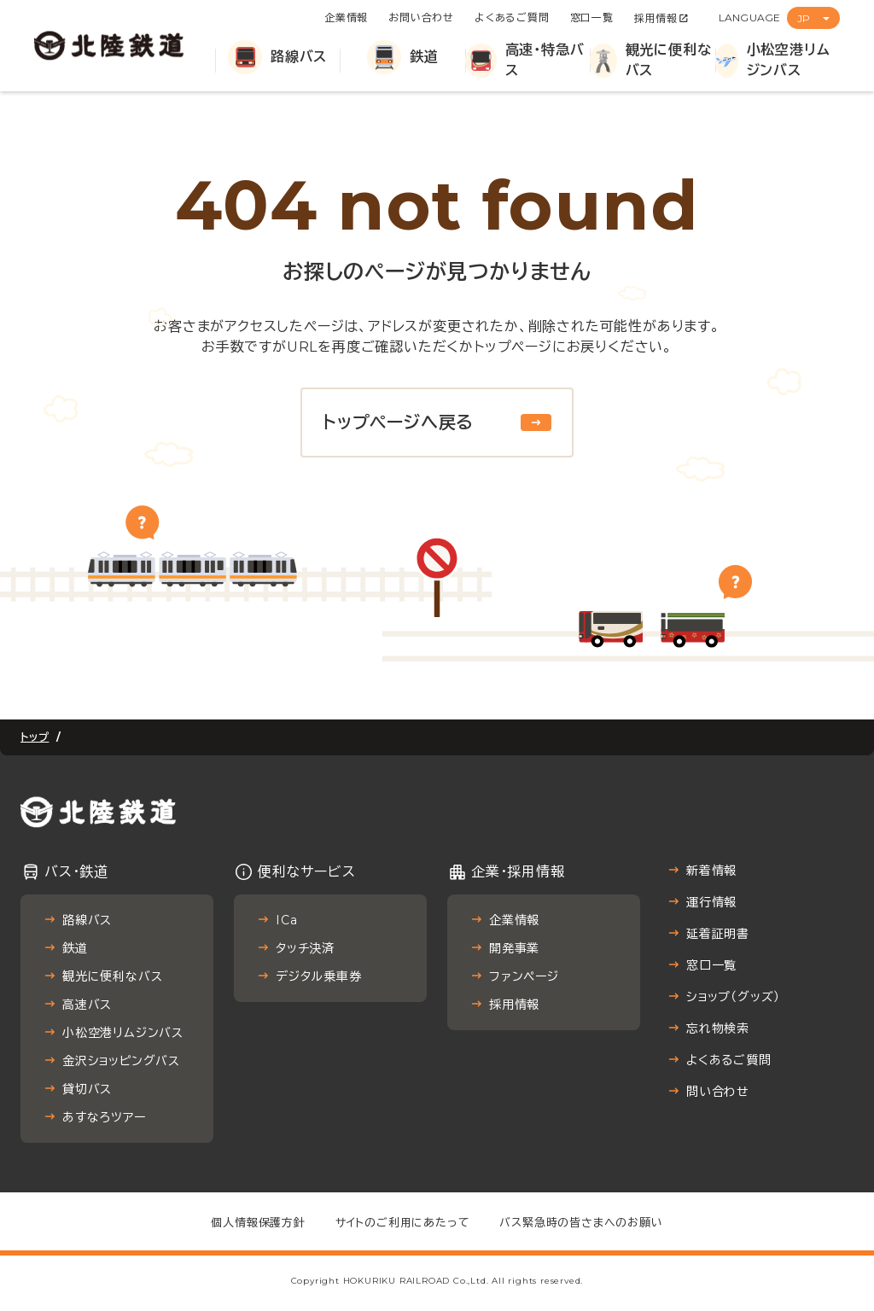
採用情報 (656, 18)
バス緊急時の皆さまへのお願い (580, 1222)
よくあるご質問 (512, 17)
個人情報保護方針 (258, 1222)
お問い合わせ (421, 17)
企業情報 (346, 17)
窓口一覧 (592, 17)
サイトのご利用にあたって (402, 1222)
